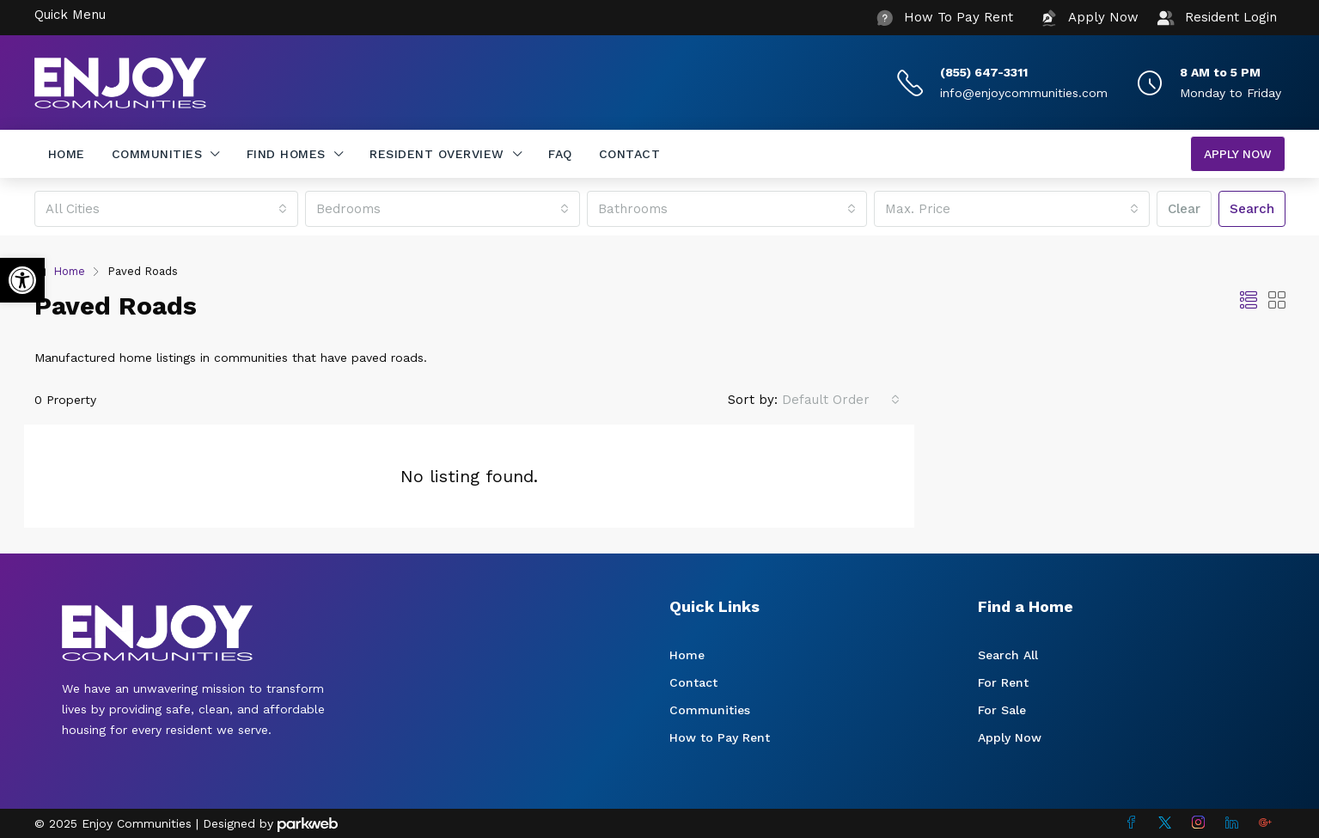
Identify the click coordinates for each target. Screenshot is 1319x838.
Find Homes (286, 154)
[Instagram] (1202, 823)
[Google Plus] (1269, 823)
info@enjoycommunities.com (1024, 93)
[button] (22, 280)
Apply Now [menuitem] (1238, 154)
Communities (157, 154)
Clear (1184, 209)
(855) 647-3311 (984, 72)
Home (66, 154)
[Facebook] (1135, 823)
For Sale (1002, 710)
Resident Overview (436, 154)
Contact (630, 154)
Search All (1008, 655)
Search (1252, 209)
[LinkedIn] (1235, 823)
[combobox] (166, 209)
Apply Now (1009, 737)
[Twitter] (1168, 823)
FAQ (560, 154)
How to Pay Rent (719, 737)
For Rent (1003, 682)
